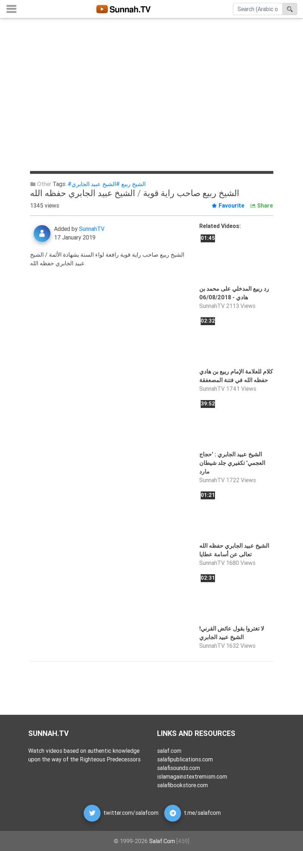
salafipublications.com (185, 759)
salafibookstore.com (182, 785)
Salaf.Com (162, 841)
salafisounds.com (178, 767)
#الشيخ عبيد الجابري (96, 183)
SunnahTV (91, 228)
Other (40, 183)
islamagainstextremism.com (192, 776)
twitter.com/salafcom (130, 812)
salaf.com (169, 750)
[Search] (258, 10)
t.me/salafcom (202, 812)
